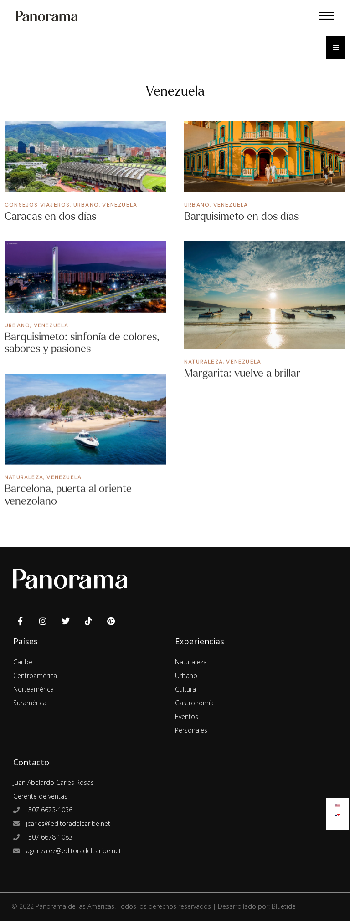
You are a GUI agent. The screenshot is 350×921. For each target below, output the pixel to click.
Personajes (191, 726)
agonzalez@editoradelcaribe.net (72, 847)
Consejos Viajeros (37, 204)
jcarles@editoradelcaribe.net (67, 819)
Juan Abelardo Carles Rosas (53, 778)
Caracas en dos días (50, 216)
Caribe (22, 657)
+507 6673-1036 (48, 806)
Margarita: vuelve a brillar (242, 373)
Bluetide (284, 902)
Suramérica (29, 698)
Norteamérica (33, 685)
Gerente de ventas (40, 792)
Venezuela (119, 204)
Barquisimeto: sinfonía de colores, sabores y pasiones (82, 342)
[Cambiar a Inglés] (337, 803)
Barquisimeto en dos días (241, 216)
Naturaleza (203, 361)
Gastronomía (194, 698)
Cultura (185, 685)
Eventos (186, 712)
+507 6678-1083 (48, 833)
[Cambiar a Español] (337, 813)
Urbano (86, 204)
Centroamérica (35, 671)
